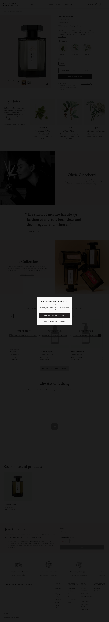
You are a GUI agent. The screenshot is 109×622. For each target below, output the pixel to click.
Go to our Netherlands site (54, 316)
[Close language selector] (70, 300)
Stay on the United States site (54, 321)
